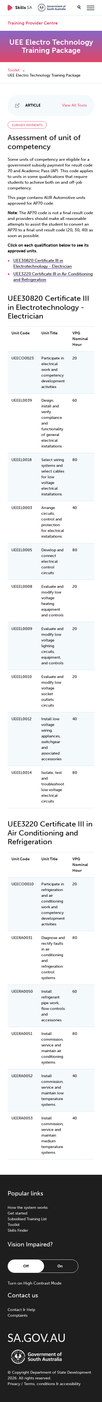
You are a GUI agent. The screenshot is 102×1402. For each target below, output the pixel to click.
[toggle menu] (90, 8)
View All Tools (74, 105)
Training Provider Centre (33, 23)
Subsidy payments (27, 125)
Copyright (20, 1372)
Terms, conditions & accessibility (52, 1384)
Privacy (14, 1384)
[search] (79, 7)
